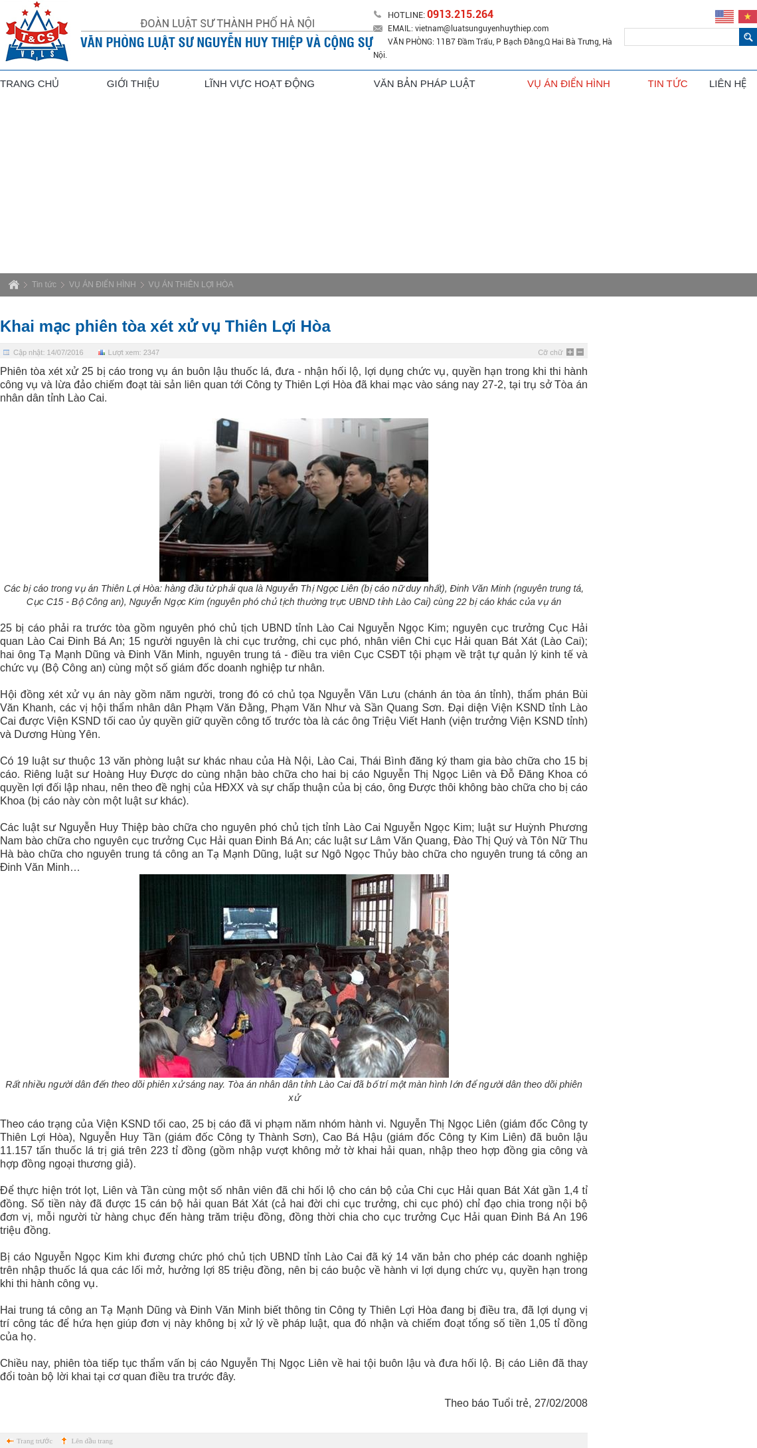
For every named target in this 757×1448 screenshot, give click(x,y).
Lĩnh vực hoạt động (260, 83)
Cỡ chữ (550, 352)
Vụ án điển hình (570, 83)
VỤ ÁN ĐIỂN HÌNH (102, 284)
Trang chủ (29, 83)
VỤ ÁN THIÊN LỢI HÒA (191, 284)
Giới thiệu (133, 83)
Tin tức (668, 83)
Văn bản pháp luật (424, 83)
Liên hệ (727, 83)
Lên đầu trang (92, 1441)
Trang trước (34, 1441)
